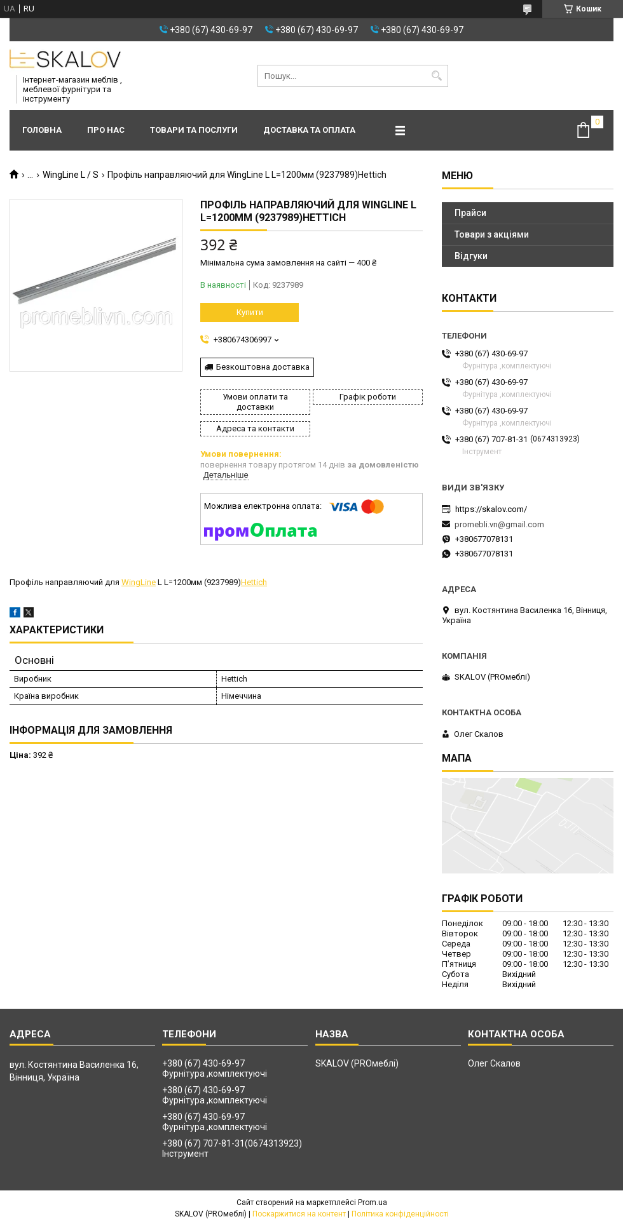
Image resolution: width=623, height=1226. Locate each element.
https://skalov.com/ (491, 509)
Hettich (254, 582)
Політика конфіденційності (400, 1213)
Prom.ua (372, 1202)
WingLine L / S (71, 175)
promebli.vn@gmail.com (499, 524)
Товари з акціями (492, 234)
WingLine (138, 582)
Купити (249, 312)
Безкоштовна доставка (263, 367)
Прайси (470, 213)
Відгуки (471, 256)
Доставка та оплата (309, 130)
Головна (42, 130)
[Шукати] (437, 76)
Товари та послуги (194, 130)
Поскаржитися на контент (299, 1213)
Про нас (106, 130)
